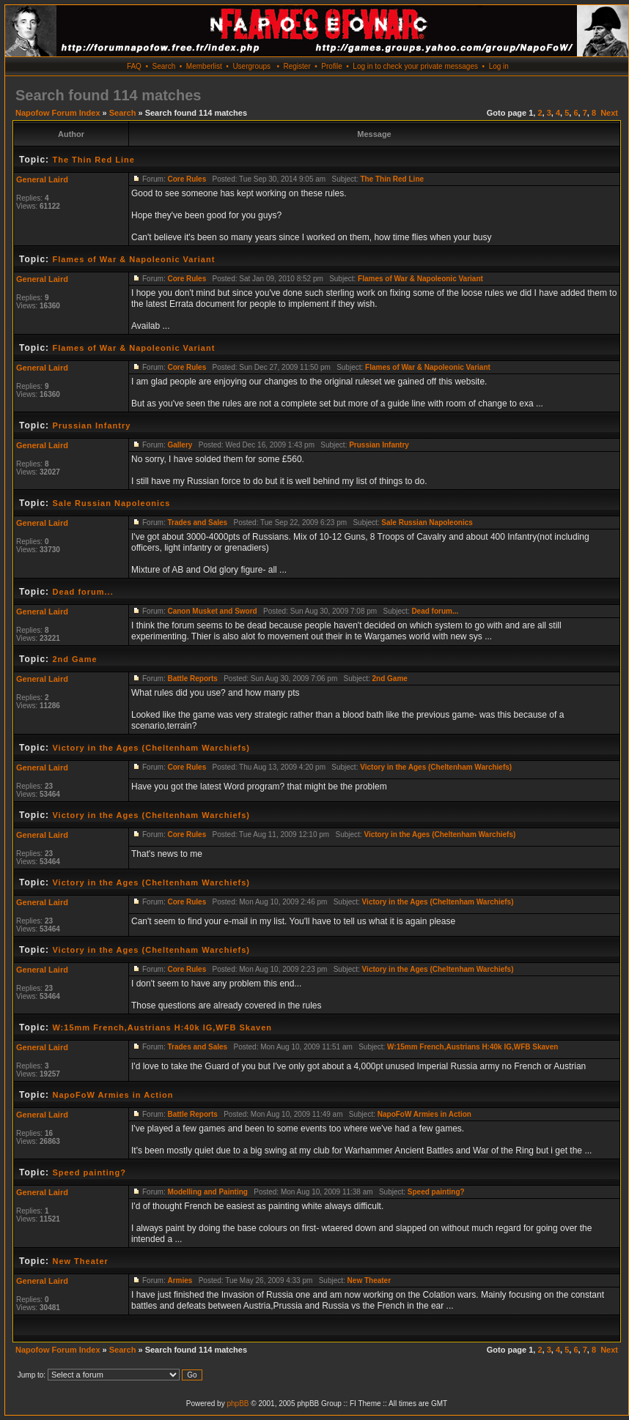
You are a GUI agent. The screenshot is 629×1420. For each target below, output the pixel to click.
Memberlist (204, 66)
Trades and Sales (197, 522)
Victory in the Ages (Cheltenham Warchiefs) (151, 747)
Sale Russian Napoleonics (111, 503)
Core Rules (186, 179)
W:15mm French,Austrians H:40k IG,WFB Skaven (162, 1027)
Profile (331, 66)
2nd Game (74, 659)
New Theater (80, 1261)
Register (296, 66)
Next (609, 112)
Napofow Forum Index (57, 112)
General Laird (42, 179)
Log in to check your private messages (415, 66)
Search (164, 66)
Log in (499, 66)
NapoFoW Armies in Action (112, 1094)
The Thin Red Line (93, 159)
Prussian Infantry (91, 425)
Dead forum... (82, 591)
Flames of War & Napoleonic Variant (133, 259)
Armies (179, 1280)
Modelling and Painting (207, 1192)
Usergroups (251, 66)
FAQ (134, 66)
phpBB (238, 1403)
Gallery (179, 445)
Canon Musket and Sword (212, 611)
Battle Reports (192, 678)
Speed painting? (89, 1172)
